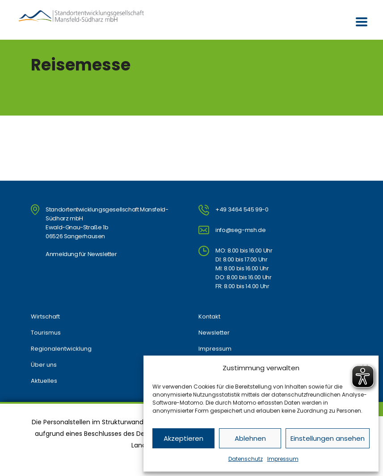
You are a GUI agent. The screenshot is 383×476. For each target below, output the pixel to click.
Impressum (283, 459)
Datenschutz (245, 459)
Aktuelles (44, 381)
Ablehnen (250, 438)
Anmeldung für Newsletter (81, 254)
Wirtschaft (45, 316)
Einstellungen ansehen (327, 438)
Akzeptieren (183, 438)
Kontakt (209, 316)
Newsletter (214, 332)
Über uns (44, 364)
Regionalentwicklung (61, 348)
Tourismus (46, 332)
